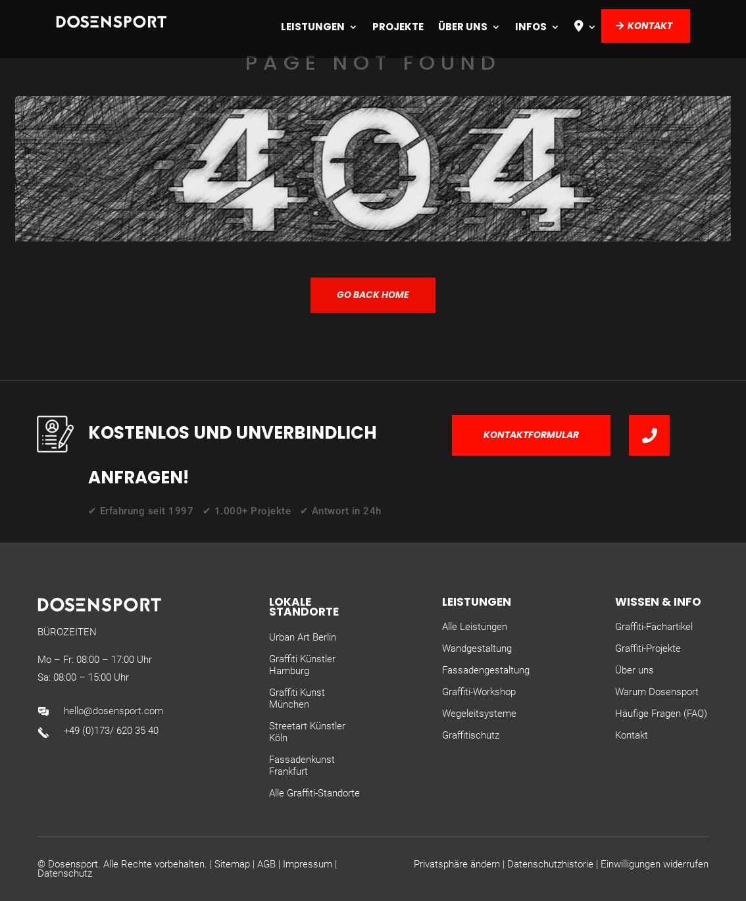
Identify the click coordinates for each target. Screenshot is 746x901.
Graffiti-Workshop (479, 692)
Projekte (398, 27)
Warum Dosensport (657, 692)
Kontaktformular (531, 434)
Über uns (462, 27)
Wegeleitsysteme (479, 713)
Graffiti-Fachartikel (654, 627)
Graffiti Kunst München (297, 698)
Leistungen (313, 27)
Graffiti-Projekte (648, 648)
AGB (266, 864)
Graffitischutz (470, 735)
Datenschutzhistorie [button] (550, 864)
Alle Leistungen (474, 627)
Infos (531, 27)
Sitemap (232, 864)
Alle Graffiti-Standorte (314, 793)
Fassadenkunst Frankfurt (302, 765)
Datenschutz (64, 873)
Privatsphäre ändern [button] (457, 864)
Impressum (307, 864)
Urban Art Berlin (302, 637)
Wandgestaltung (477, 648)
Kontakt (650, 25)
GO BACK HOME (373, 294)
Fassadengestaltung (486, 670)
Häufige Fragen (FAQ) (661, 713)
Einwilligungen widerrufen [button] (655, 864)
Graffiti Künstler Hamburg (302, 665)
